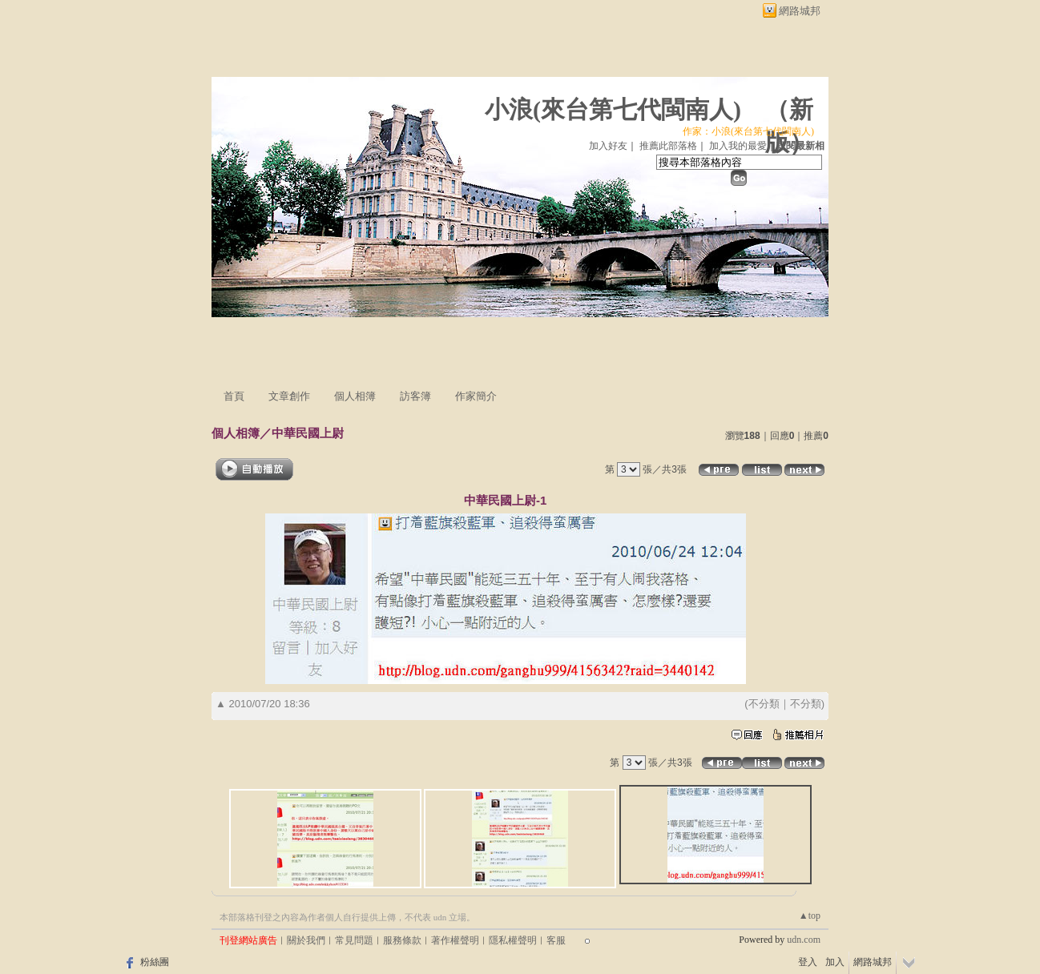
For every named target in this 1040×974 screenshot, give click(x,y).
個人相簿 (355, 396)
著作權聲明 (455, 940)
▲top (809, 915)
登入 (807, 962)
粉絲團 (154, 962)
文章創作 (289, 396)
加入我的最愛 (738, 145)
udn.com (803, 939)
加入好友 (608, 145)
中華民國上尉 (308, 433)
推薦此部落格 (668, 145)
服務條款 (402, 940)
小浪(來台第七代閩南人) (613, 109)
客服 (556, 940)
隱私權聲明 (513, 940)
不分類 (764, 704)
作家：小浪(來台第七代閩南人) (748, 131)
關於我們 (306, 940)
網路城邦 (799, 11)
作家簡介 (476, 396)
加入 (834, 962)
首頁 (234, 396)
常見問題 (354, 940)
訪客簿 (415, 396)
